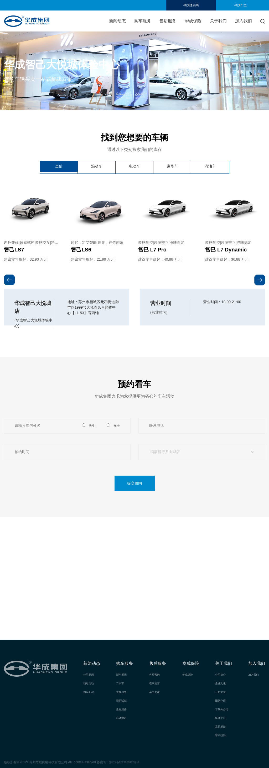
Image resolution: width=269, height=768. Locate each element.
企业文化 (221, 683)
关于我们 (218, 21)
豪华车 (172, 167)
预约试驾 (122, 700)
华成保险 (193, 21)
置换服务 (122, 691)
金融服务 (122, 708)
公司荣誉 (221, 691)
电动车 (134, 167)
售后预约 (155, 674)
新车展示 (122, 674)
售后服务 (167, 21)
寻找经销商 (191, 5)
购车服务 (142, 21)
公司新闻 (89, 674)
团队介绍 (221, 700)
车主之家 (155, 691)
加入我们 (243, 21)
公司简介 (221, 674)
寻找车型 (240, 5)
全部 (59, 167)
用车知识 (89, 691)
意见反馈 (221, 725)
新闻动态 (117, 21)
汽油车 (210, 167)
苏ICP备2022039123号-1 (126, 760)
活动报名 (122, 716)
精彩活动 (89, 683)
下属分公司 (223, 708)
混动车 (96, 167)
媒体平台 (221, 716)
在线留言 (155, 683)
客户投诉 (221, 733)
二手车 (121, 683)
